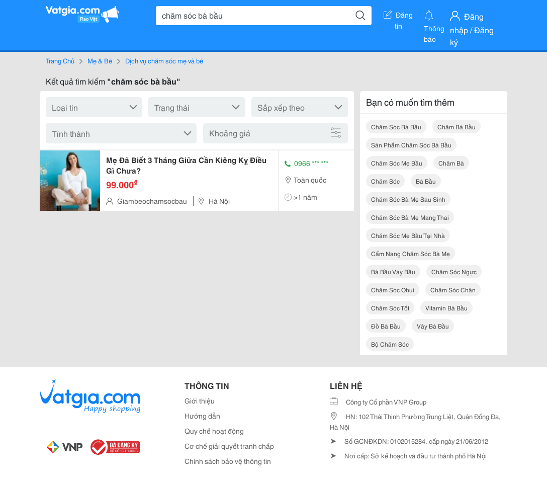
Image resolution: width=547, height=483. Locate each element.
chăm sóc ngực (454, 271)
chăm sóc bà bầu (396, 126)
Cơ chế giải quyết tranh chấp (229, 446)
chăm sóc (385, 181)
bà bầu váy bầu (393, 271)
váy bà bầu (433, 325)
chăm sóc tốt (390, 307)
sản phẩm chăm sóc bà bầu (411, 144)
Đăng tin (398, 17)
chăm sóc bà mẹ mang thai (410, 217)
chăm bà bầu (456, 126)
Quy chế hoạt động (214, 431)
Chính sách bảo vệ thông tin (228, 461)
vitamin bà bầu (446, 307)
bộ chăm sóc (390, 344)
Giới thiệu (200, 400)
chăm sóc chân (453, 289)
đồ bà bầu (386, 325)
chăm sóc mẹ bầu (396, 162)
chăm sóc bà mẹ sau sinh (408, 199)
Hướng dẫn (202, 416)
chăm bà (451, 162)
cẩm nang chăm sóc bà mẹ (410, 253)
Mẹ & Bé (99, 60)
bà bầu (426, 181)
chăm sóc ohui (392, 289)
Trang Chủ (60, 60)
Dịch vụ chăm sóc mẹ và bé (164, 60)
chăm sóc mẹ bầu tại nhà (408, 235)
